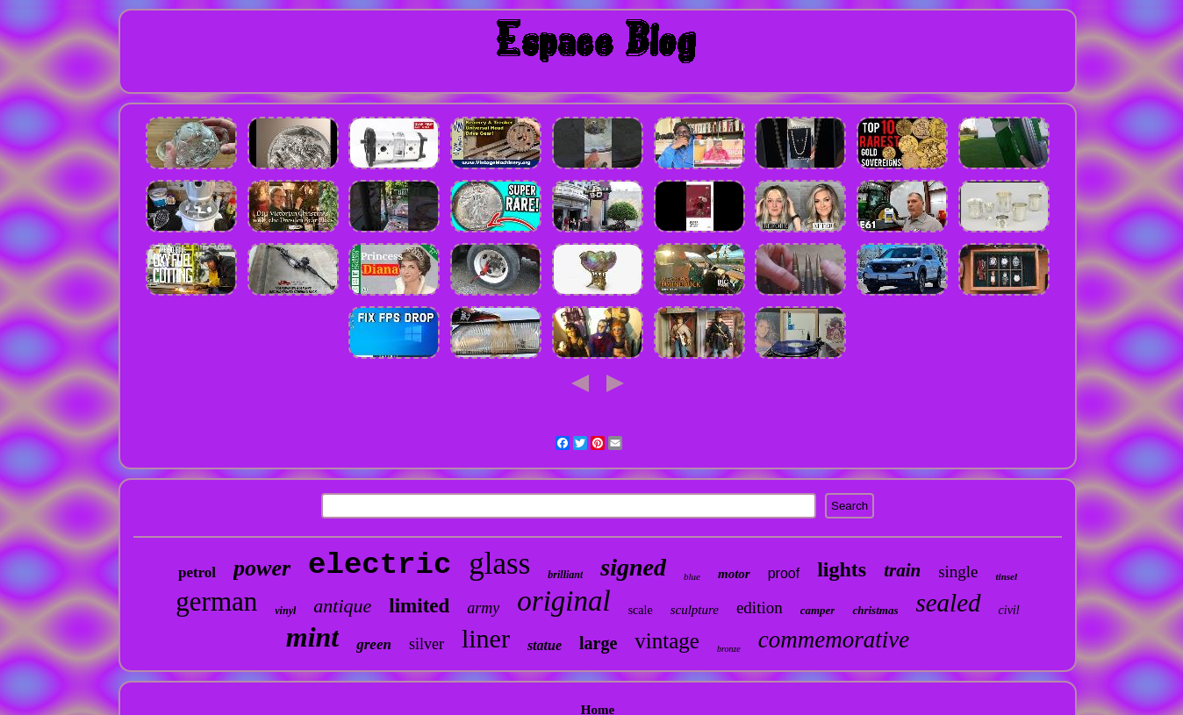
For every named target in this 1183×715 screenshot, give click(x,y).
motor (734, 574)
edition (759, 607)
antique (342, 606)
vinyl (285, 610)
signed (633, 567)
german (216, 601)
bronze (729, 649)
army (483, 608)
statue (544, 645)
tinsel (1006, 576)
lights (841, 569)
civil (1009, 610)
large (598, 643)
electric (379, 565)
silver (426, 644)
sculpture (694, 610)
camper (817, 610)
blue (692, 576)
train (902, 570)
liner (486, 638)
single (958, 571)
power (261, 568)
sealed (947, 603)
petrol (197, 572)
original (563, 601)
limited (419, 606)
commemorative (833, 639)
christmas (875, 610)
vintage (667, 641)
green (373, 644)
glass (499, 564)
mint (312, 637)
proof (783, 573)
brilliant (565, 574)
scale (640, 610)
